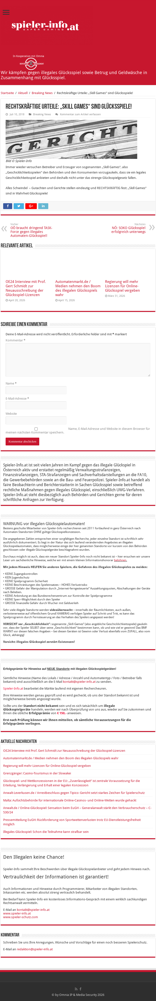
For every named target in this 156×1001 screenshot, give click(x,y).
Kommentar (15, 340)
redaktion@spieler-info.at (35, 949)
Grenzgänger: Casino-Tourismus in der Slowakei (37, 773)
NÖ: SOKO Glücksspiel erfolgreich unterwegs (121, 228)
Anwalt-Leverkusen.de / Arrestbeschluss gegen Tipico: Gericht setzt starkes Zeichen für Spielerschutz (74, 793)
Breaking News (42, 93)
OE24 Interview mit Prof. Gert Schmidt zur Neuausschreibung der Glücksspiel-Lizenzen (26, 288)
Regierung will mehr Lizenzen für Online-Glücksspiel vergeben (122, 286)
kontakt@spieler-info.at (79, 681)
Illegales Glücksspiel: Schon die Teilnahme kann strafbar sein (46, 832)
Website (11, 413)
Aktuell (23, 93)
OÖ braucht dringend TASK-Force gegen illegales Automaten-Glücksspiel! (35, 230)
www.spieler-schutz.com (20, 917)
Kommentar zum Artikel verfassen (80, 114)
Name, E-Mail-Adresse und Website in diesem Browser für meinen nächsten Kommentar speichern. (78, 430)
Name (11, 383)
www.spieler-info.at (17, 913)
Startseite (7, 93)
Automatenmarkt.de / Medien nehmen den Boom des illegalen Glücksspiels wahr (77, 288)
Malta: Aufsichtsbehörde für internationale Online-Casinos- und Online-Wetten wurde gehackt (69, 800)
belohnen (120, 560)
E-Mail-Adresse (17, 398)
